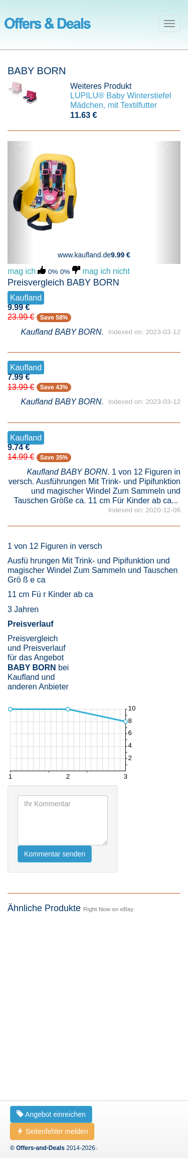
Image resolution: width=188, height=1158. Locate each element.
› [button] (167, 146)
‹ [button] (21, 146)
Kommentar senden (54, 854)
